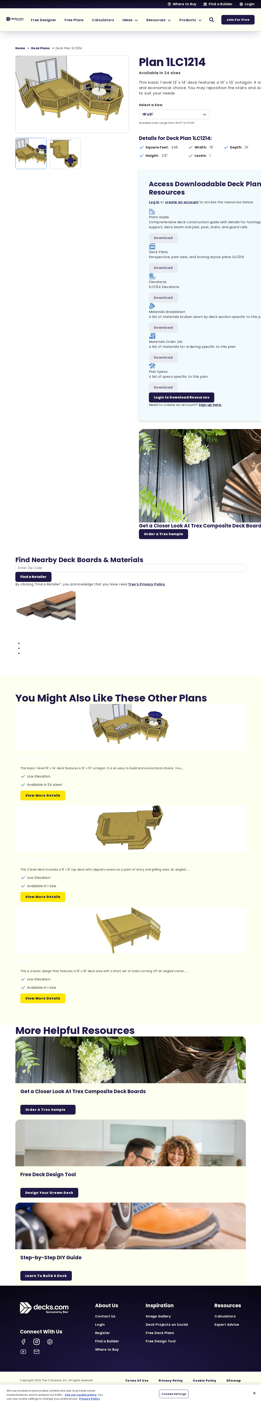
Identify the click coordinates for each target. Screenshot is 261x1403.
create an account (182, 202)
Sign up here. (210, 404)
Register (102, 1333)
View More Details (43, 795)
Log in (154, 202)
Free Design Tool (161, 1341)
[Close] (254, 1393)
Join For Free (238, 20)
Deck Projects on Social (167, 1325)
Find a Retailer (33, 576)
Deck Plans (40, 48)
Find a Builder (107, 1341)
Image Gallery (158, 1316)
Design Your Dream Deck (49, 1193)
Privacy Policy (171, 1381)
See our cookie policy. (81, 1395)
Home (20, 48)
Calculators (225, 1316)
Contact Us (105, 1316)
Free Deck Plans (160, 1333)
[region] (130, 1394)
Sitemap (233, 1381)
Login (100, 1325)
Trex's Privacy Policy (146, 584)
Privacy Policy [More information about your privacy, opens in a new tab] (89, 1399)
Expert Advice (226, 1325)
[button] (135, 20)
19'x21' (148, 114)
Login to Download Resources (182, 397)
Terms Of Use (137, 1381)
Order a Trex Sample (163, 534)
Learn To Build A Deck (46, 1276)
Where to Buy (107, 1350)
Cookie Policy (204, 1381)
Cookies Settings (173, 1394)
